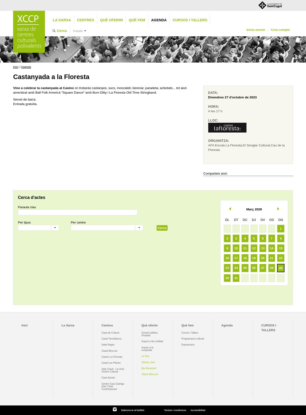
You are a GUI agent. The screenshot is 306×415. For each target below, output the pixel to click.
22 (281, 258)
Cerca (62, 31)
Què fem (137, 20)
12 (254, 248)
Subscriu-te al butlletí (132, 410)
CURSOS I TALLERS (190, 20)
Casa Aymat (108, 377)
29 (281, 268)
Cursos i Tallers (189, 332)
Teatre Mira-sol (150, 374)
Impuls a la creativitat (147, 348)
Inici (15, 67)
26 (254, 268)
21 (271, 258)
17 (236, 258)
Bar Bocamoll (149, 368)
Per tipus (24, 222)
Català (78, 31)
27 (263, 268)
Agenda (159, 20)
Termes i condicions (175, 410)
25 (245, 268)
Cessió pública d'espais (150, 334)
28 (271, 268)
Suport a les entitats (152, 341)
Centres (85, 20)
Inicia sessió (255, 30)
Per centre (78, 222)
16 (227, 258)
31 (236, 278)
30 (227, 278)
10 (236, 248)
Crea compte (280, 30)
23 (227, 268)
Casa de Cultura (110, 332)
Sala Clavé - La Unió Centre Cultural (112, 370)
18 (245, 258)
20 (263, 258)
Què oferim (111, 20)
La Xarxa (62, 20)
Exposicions (188, 344)
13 (263, 248)
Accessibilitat (198, 410)
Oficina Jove (148, 362)
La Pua (145, 356)
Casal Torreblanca (111, 338)
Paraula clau (27, 207)
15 (281, 248)
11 (245, 248)
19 (254, 258)
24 (236, 268)
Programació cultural (192, 338)
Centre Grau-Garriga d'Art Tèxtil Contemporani (112, 387)
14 (271, 248)
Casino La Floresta (111, 357)
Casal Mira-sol (109, 351)
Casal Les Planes (110, 363)
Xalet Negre (108, 344)
